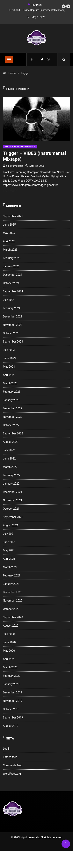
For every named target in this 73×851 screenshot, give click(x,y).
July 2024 (9, 299)
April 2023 (9, 375)
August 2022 (10, 441)
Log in (6, 748)
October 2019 (11, 709)
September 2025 (13, 216)
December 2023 (12, 316)
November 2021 (12, 500)
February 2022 (11, 475)
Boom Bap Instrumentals (20, 146)
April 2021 (9, 558)
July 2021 (9, 533)
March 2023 (10, 383)
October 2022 (11, 425)
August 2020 (10, 625)
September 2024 (13, 291)
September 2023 (13, 341)
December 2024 (12, 274)
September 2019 (13, 717)
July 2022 (9, 450)
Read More (12, 191)
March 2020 (10, 667)
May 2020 (9, 650)
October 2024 (11, 283)
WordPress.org (12, 773)
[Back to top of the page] (65, 843)
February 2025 (11, 258)
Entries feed (10, 757)
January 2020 (11, 684)
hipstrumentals (14, 165)
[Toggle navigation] (9, 59)
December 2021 (12, 492)
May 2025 (9, 233)
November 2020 (12, 600)
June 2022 (9, 458)
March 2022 (10, 466)
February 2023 (11, 391)
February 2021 (11, 575)
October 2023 (11, 333)
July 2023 (9, 349)
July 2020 (9, 634)
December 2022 (12, 408)
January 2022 (11, 483)
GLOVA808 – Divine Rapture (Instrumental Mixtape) (36, 10)
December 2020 (12, 592)
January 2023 (11, 400)
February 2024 (11, 308)
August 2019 (10, 725)
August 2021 (10, 525)
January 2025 (11, 266)
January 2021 (11, 583)
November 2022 (12, 416)
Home (12, 73)
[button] (64, 6)
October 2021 (11, 508)
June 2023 (9, 358)
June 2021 (9, 542)
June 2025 (9, 224)
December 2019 (12, 692)
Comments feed (12, 765)
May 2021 (9, 550)
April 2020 (9, 659)
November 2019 (12, 700)
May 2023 (9, 366)
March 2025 (10, 249)
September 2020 (13, 617)
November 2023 (12, 324)
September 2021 (13, 517)
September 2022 (13, 433)
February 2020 (11, 675)
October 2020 (11, 608)
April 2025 (9, 241)
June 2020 (9, 642)
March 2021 (10, 567)
